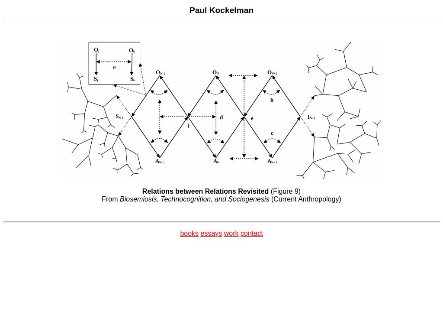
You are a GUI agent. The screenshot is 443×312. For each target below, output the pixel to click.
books (189, 233)
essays (211, 233)
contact (252, 233)
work (231, 233)
